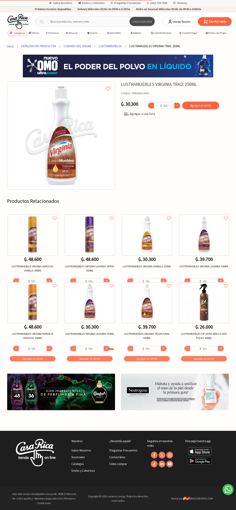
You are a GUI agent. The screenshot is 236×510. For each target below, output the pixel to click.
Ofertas (33, 33)
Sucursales (78, 457)
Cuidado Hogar (188, 33)
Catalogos (77, 464)
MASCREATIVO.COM (198, 498)
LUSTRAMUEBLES (110, 46)
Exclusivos (52, 33)
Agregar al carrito (200, 105)
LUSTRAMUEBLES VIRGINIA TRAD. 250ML (154, 46)
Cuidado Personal (161, 33)
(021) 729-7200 (157, 3)
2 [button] (127, 349)
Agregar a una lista (139, 114)
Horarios (180, 3)
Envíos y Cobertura (91, 3)
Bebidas (136, 33)
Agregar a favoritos (33, 214)
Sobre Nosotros (60, 3)
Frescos (92, 33)
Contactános (117, 457)
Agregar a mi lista (61, 84)
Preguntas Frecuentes (125, 3)
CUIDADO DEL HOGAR (77, 46)
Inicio (10, 46)
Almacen (71, 33)
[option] (61, 135)
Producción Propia (216, 33)
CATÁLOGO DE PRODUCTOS (38, 46)
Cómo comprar (118, 464)
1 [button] (111, 349)
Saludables (113, 33)
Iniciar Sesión (179, 21)
